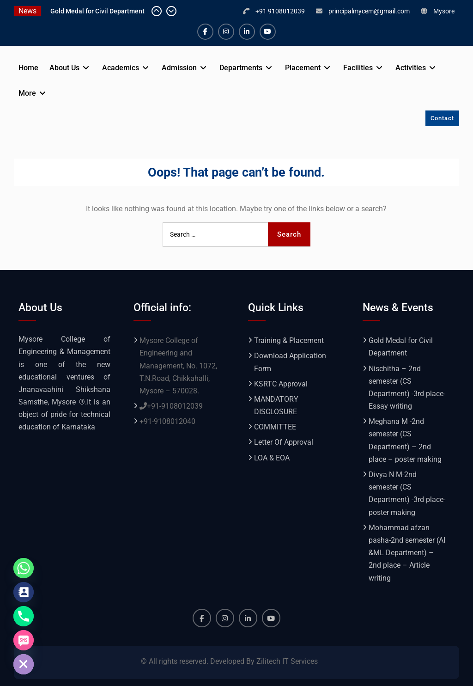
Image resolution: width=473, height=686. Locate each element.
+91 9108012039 (280, 11)
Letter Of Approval (283, 442)
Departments (240, 67)
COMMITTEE (275, 427)
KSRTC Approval (281, 384)
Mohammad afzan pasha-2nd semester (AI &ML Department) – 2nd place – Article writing (407, 552)
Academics (120, 67)
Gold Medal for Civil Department (97, 11)
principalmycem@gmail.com (369, 11)
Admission (179, 67)
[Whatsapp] (23, 568)
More (27, 93)
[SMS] (23, 640)
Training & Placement (289, 340)
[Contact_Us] (23, 592)
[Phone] (23, 616)
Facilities (358, 67)
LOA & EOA (272, 457)
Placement (303, 67)
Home (28, 67)
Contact (442, 118)
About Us (64, 67)
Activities (410, 67)
